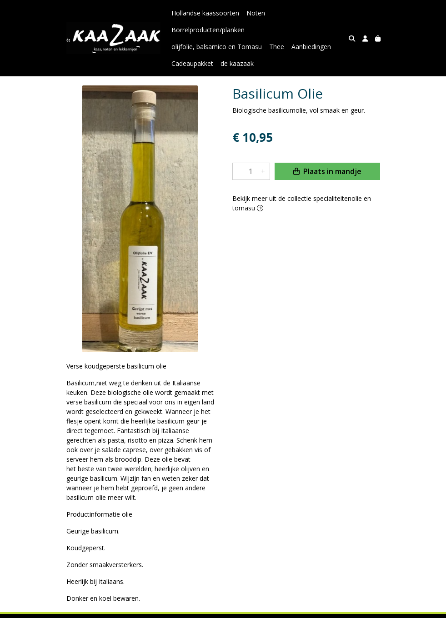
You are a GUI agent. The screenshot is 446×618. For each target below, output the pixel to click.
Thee (276, 46)
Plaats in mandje (327, 171)
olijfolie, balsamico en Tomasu (216, 46)
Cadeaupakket (192, 63)
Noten (255, 13)
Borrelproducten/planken (208, 29)
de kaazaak (237, 63)
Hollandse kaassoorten (205, 13)
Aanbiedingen (311, 46)
